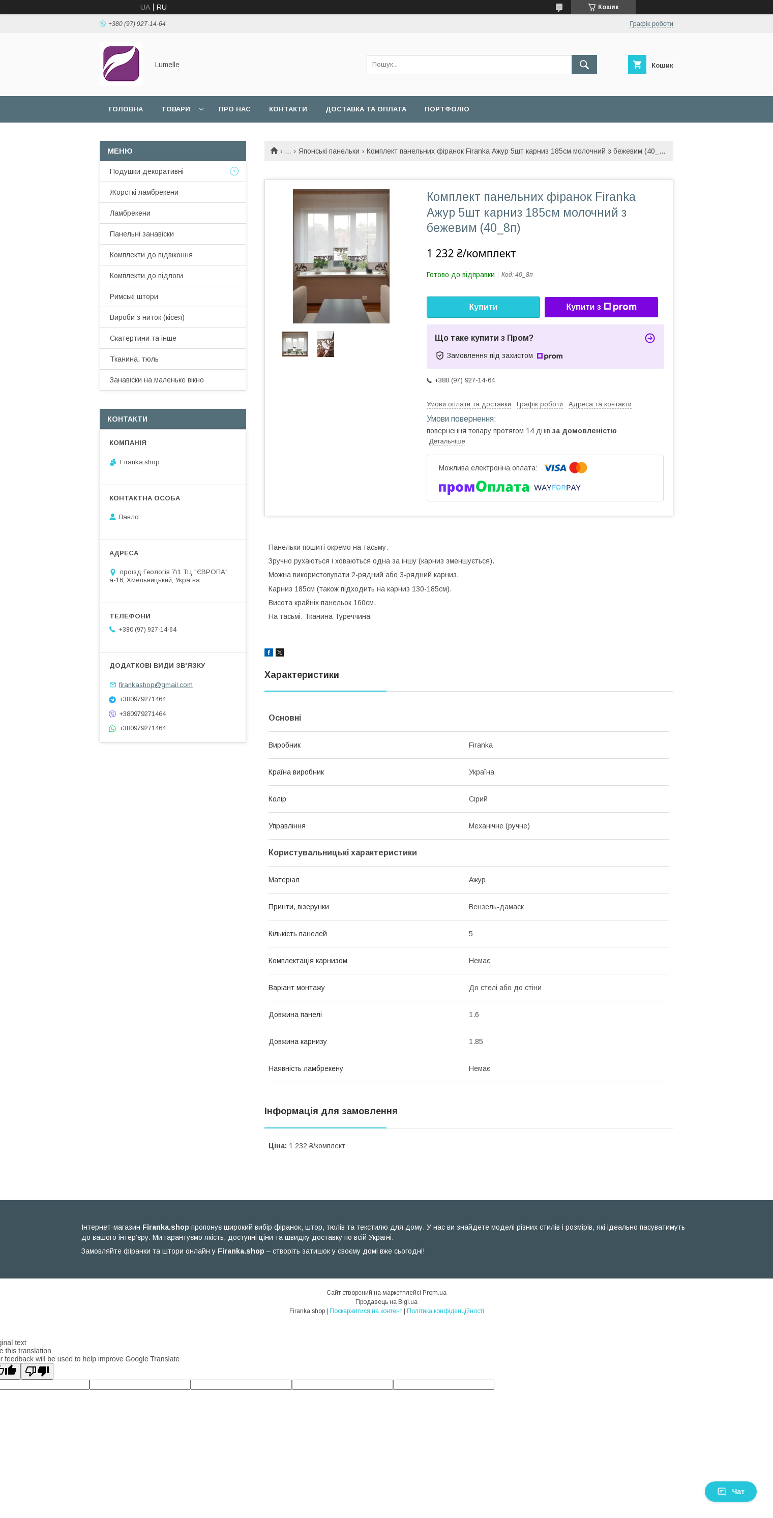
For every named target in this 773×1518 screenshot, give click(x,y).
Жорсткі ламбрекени (144, 192)
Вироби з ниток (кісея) (147, 317)
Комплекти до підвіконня (151, 255)
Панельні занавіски (142, 234)
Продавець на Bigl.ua (386, 1301)
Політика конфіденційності (445, 1311)
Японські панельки (329, 151)
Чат (731, 1491)
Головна (126, 109)
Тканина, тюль (134, 359)
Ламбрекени (130, 213)
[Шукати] (584, 64)
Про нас (235, 109)
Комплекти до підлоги (146, 276)
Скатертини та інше (143, 338)
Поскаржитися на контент (366, 1311)
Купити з (601, 307)
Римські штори (134, 296)
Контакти (288, 109)
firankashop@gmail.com (156, 685)
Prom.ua (435, 1292)
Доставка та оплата (365, 109)
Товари (175, 109)
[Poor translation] (37, 1371)
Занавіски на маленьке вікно (157, 380)
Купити (483, 307)
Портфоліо (447, 109)
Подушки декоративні (147, 171)
